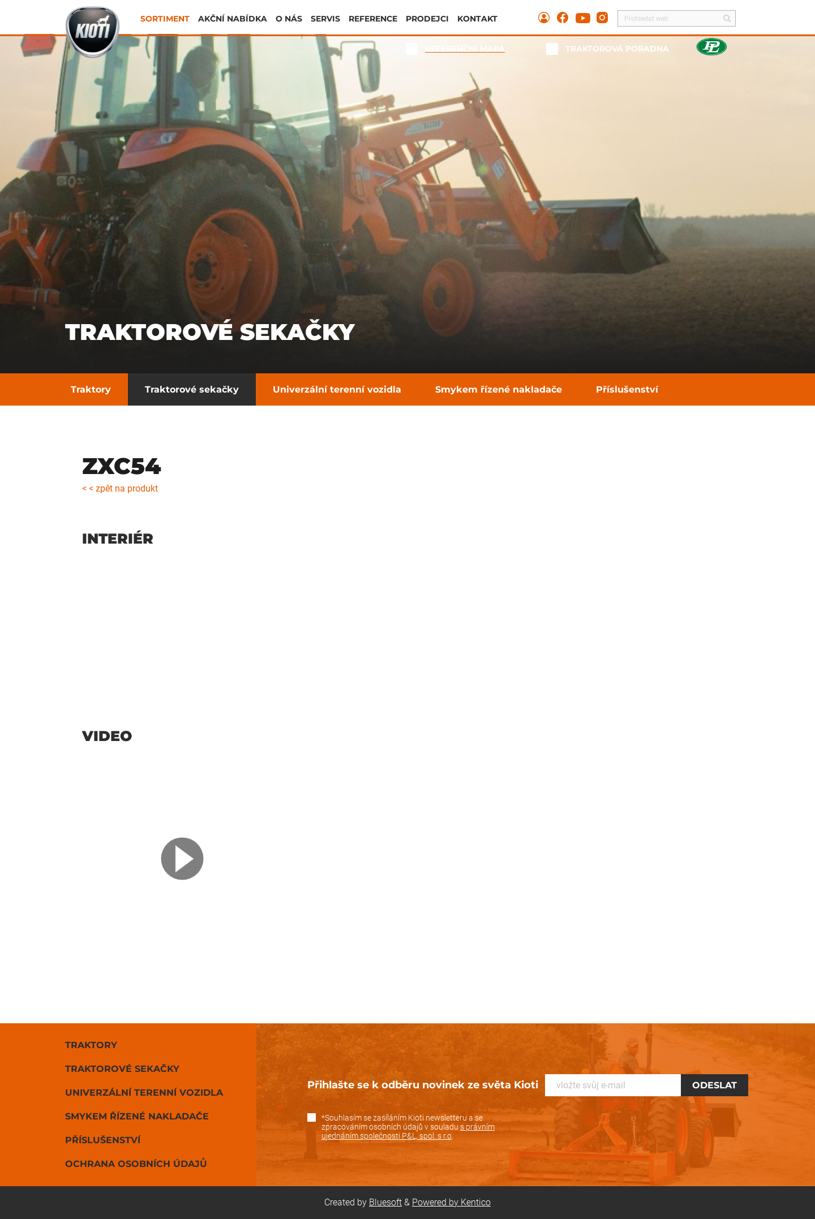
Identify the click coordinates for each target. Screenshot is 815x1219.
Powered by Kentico (451, 1202)
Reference (373, 19)
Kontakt (477, 19)
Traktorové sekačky (192, 389)
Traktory (91, 389)
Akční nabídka (232, 19)
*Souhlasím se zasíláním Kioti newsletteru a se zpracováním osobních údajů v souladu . (408, 1126)
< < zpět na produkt (120, 488)
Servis (325, 19)
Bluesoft (385, 1202)
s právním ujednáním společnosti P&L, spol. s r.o (408, 1131)
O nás (289, 19)
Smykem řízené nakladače (498, 389)
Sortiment (165, 19)
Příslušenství (627, 389)
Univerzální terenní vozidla (337, 389)
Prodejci (427, 19)
